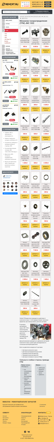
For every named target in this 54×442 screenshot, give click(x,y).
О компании (43, 404)
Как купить (47, 2)
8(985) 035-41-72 (37, 4)
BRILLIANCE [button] (9, 20)
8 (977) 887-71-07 (45, 420)
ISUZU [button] (7, 27)
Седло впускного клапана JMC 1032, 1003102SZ (35, 186)
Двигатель (24, 18)
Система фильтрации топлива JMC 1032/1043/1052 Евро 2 (11, 150)
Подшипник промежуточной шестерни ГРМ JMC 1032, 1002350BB (25, 159)
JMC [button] (7, 30)
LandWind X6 (7, 43)
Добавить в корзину (25, 51)
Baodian (6, 41)
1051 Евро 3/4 (7, 39)
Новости (23, 417)
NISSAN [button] (8, 46)
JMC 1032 (45, 16)
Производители (25, 423)
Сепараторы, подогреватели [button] (10, 53)
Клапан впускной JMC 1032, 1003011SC (25, 127)
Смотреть (5, 77)
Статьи (23, 419)
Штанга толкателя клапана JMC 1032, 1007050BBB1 (35, 304)
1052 (5, 37)
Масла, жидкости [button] (9, 49)
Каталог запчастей (25, 16)
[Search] (15, 12)
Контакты (48, 6)
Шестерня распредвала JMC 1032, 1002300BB (46, 273)
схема (48, 412)
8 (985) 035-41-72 (44, 421)
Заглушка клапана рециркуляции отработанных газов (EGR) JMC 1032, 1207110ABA (35, 102)
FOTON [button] (7, 23)
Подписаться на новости (10, 193)
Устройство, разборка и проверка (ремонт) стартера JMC (11, 144)
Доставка (48, 4)
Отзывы (23, 424)
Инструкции (24, 421)
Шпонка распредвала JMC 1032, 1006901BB (24, 302)
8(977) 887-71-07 (37, 2)
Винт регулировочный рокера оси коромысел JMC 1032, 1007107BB (25, 71)
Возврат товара (7, 423)
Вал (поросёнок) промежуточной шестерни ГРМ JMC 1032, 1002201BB (46, 42)
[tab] (10, 20)
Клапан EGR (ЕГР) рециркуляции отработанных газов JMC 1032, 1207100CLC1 (46, 100)
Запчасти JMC (37, 16)
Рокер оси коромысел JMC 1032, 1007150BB (25, 186)
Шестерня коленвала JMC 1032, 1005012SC (35, 273)
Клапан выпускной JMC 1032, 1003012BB (35, 127)
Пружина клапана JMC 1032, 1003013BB (35, 157)
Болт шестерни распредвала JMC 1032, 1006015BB (24, 40)
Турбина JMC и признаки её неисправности (9, 134)
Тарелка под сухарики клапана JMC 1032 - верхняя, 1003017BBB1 (35, 217)
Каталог (5, 416)
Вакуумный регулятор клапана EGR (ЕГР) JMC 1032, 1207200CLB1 (35, 42)
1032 (5, 33)
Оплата (5, 421)
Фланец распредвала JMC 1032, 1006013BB (24, 244)
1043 (5, 35)
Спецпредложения (26, 416)
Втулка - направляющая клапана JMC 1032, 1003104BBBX (46, 71)
